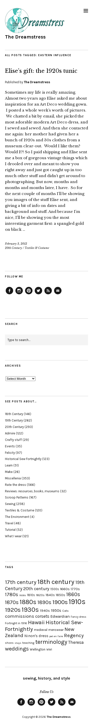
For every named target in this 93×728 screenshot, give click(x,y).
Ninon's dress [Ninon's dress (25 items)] (36, 636)
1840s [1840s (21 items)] (50, 595)
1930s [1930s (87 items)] (30, 609)
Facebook (21, 705)
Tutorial (10, 530)
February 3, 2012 (16, 243)
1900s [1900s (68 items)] (60, 602)
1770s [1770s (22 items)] (75, 589)
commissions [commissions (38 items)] (19, 616)
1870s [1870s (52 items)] (12, 602)
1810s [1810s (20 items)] (31, 595)
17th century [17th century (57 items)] (20, 582)
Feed (61, 705)
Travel (9, 523)
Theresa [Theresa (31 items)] (76, 642)
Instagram (31, 705)
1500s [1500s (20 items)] (54, 589)
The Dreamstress (25, 37)
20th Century (13, 248)
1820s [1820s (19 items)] (40, 595)
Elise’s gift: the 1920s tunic (41, 71)
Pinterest (41, 705)
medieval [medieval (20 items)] (40, 630)
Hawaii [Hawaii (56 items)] (36, 622)
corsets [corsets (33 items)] (42, 616)
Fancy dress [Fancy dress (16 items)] (78, 616)
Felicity (10, 453)
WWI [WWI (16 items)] (49, 649)
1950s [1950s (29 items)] (56, 610)
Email (72, 705)
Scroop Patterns (16, 497)
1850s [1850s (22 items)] (60, 595)
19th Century (14, 420)
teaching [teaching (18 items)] (28, 643)
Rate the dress (15, 485)
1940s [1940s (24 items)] (45, 610)
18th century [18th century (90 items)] (55, 582)
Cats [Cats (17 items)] (65, 611)
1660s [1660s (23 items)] (65, 589)
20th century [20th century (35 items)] (36, 588)
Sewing (10, 504)
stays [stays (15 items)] (18, 643)
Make (9, 472)
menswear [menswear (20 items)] (55, 630)
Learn (9, 465)
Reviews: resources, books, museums (32, 491)
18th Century (14, 414)
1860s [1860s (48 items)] (73, 594)
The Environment (17, 517)
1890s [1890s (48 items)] (44, 602)
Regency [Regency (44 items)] (74, 635)
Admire (10, 433)
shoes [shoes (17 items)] (9, 643)
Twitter (51, 705)
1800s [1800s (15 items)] (22, 595)
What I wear (13, 536)
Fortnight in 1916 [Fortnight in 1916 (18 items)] (16, 623)
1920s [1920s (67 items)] (13, 609)
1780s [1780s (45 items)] (11, 594)
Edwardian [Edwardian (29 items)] (60, 616)
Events (10, 446)
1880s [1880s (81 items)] (28, 602)
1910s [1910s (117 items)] (77, 601)
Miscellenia (13, 478)
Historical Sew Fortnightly (23, 459)
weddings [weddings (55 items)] (17, 648)
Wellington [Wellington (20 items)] (37, 649)
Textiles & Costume (37, 248)
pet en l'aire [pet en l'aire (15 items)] (56, 636)
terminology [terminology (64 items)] (51, 641)
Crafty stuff (13, 440)
